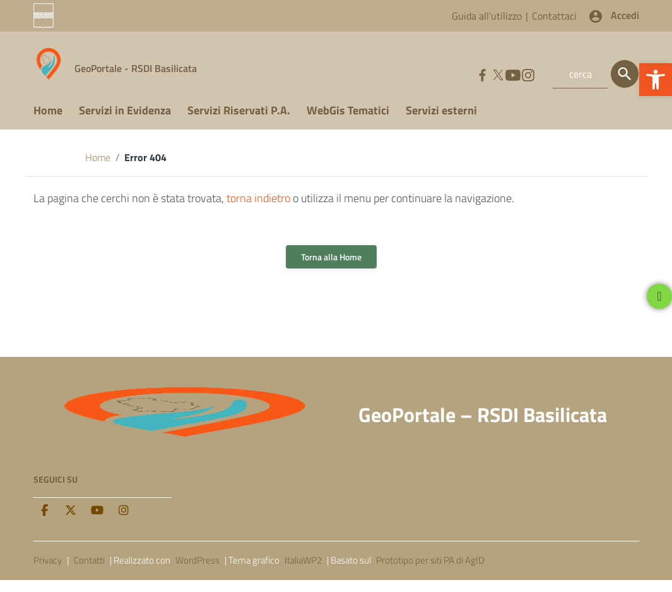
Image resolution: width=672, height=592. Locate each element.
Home (47, 122)
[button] (655, 79)
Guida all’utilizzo (487, 15)
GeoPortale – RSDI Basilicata (482, 427)
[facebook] (44, 523)
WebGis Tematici (348, 122)
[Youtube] (97, 523)
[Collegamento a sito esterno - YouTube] (512, 74)
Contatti (89, 572)
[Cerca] (625, 74)
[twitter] (70, 523)
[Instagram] (123, 523)
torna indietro (258, 210)
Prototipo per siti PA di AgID (430, 572)
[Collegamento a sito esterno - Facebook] (482, 74)
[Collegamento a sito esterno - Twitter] (497, 74)
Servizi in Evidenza (125, 122)
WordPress (197, 572)
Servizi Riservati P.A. (238, 122)
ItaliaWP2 (303, 572)
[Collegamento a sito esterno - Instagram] (527, 74)
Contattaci (554, 15)
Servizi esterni (441, 122)
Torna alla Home (331, 269)
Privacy (47, 572)
